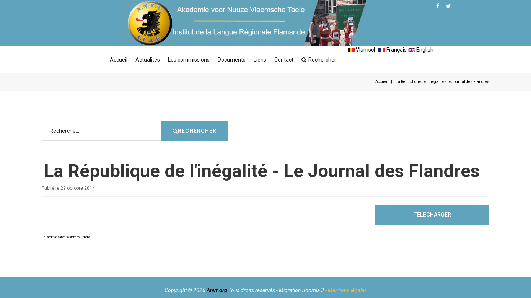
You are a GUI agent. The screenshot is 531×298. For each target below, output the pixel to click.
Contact (283, 60)
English (420, 50)
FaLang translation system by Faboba (66, 260)
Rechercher (318, 60)
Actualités (147, 60)
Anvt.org (217, 290)
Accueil (118, 60)
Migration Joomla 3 (301, 290)
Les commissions (189, 60)
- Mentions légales (346, 290)
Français (392, 50)
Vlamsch (362, 50)
